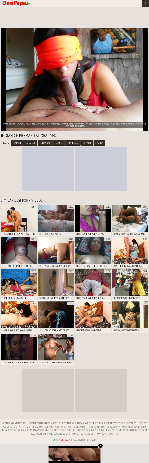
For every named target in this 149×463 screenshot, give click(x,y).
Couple (58, 142)
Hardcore (73, 142)
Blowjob (45, 142)
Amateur (30, 142)
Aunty (99, 142)
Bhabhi (87, 142)
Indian (17, 142)
